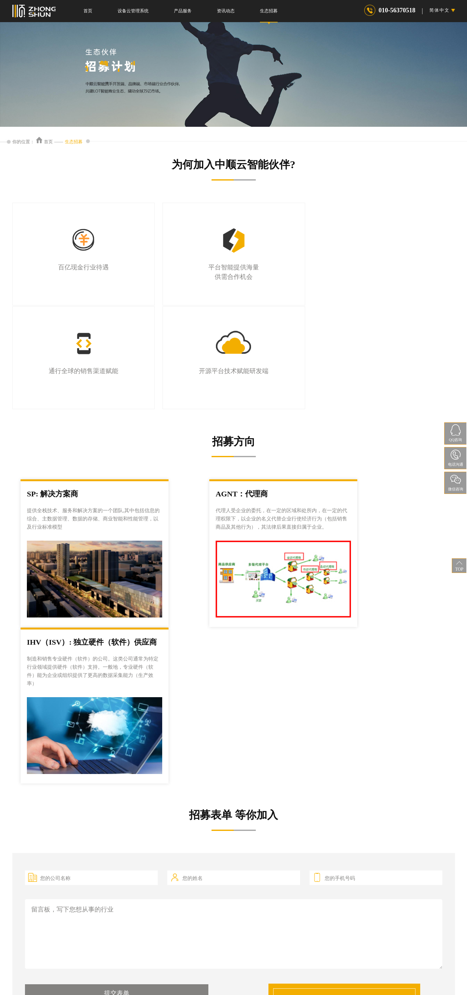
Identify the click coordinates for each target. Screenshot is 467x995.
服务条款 (271, 974)
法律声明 (195, 974)
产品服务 (183, 11)
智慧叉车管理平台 (201, 872)
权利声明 (246, 974)
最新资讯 (275, 900)
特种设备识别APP (91, 886)
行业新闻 (275, 886)
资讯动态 (226, 11)
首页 (87, 11)
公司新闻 (275, 873)
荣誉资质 (275, 914)
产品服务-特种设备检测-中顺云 (104, 873)
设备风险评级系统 (201, 913)
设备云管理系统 (133, 11)
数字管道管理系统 (201, 886)
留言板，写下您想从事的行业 (233, 681)
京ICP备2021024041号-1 (201, 984)
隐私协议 (221, 974)
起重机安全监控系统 (204, 900)
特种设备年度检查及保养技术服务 (107, 914)
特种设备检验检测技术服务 (100, 900)
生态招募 (269, 11)
